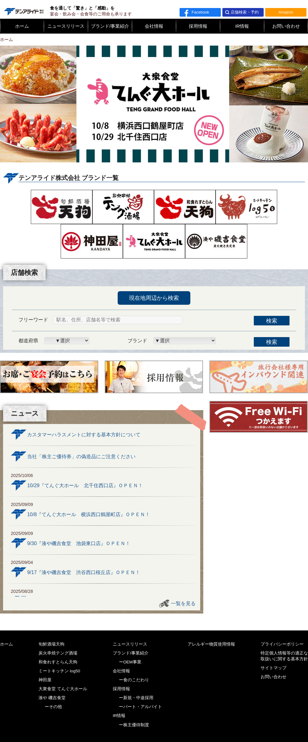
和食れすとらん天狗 (57, 662)
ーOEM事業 (130, 662)
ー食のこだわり (134, 680)
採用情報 (198, 26)
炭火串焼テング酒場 (57, 653)
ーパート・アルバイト (140, 706)
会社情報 (154, 26)
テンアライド (23, 9)
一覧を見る (183, 603)
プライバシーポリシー (282, 644)
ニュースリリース (65, 26)
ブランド (137, 340)
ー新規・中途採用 (136, 697)
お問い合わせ (286, 26)
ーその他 (53, 706)
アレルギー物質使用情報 (211, 644)
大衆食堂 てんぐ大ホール (62, 689)
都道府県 (28, 340)
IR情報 (242, 26)
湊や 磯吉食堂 (52, 697)
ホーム (22, 26)
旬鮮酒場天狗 (51, 644)
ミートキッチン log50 (59, 671)
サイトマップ (273, 668)
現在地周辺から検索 (154, 298)
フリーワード (33, 319)
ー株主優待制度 (134, 725)
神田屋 (44, 680)
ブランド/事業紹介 (110, 26)
